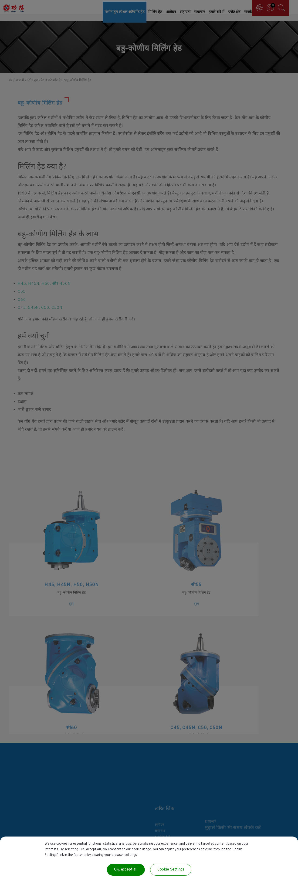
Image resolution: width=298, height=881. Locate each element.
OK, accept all (126, 869)
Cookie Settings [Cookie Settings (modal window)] (170, 869)
